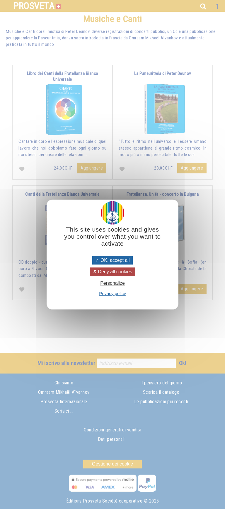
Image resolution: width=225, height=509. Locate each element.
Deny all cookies (112, 271)
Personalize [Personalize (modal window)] (112, 283)
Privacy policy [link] (112, 293)
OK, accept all (112, 260)
